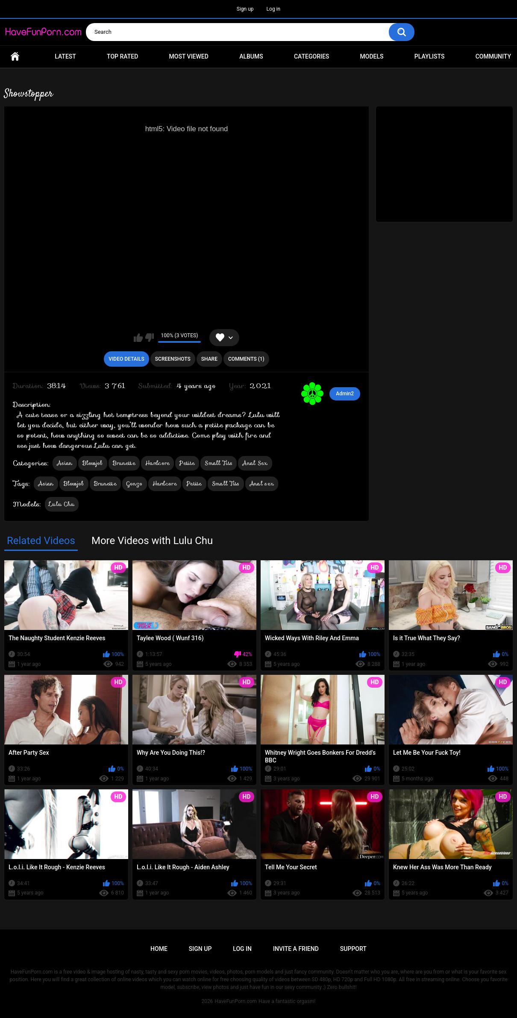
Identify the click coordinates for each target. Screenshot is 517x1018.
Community (493, 56)
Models (372, 56)
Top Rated (122, 56)
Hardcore (157, 463)
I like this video (138, 337)
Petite (187, 463)
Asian (65, 463)
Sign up (245, 9)
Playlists (429, 56)
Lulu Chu (61, 504)
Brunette (124, 463)
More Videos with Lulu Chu (152, 541)
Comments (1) (246, 359)
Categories (311, 56)
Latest (65, 56)
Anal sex (262, 484)
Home (15, 57)
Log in (274, 9)
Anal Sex (254, 463)
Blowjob (92, 463)
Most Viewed (189, 56)
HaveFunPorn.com (235, 1001)
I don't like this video (149, 337)
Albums (251, 56)
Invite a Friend (296, 948)
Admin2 (345, 394)
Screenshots (173, 359)
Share (209, 359)
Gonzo (134, 484)
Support (353, 948)
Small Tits (218, 463)
